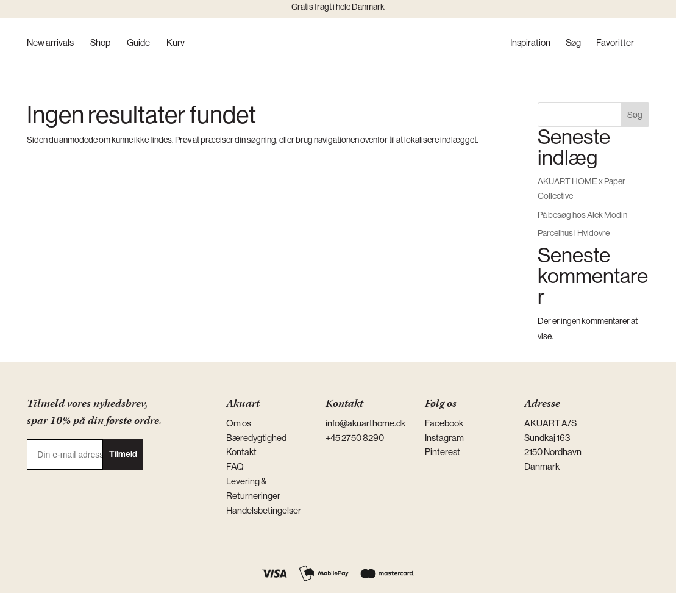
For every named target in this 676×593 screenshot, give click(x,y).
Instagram (444, 438)
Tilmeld (123, 454)
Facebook (444, 423)
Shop (100, 43)
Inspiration (530, 43)
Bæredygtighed (256, 438)
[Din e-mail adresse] (65, 454)
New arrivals (50, 43)
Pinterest (442, 452)
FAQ (235, 466)
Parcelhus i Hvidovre (574, 233)
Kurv (175, 43)
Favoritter (615, 43)
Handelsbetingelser (263, 510)
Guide (138, 43)
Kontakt (241, 452)
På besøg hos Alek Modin (582, 215)
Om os (238, 423)
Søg (573, 43)
